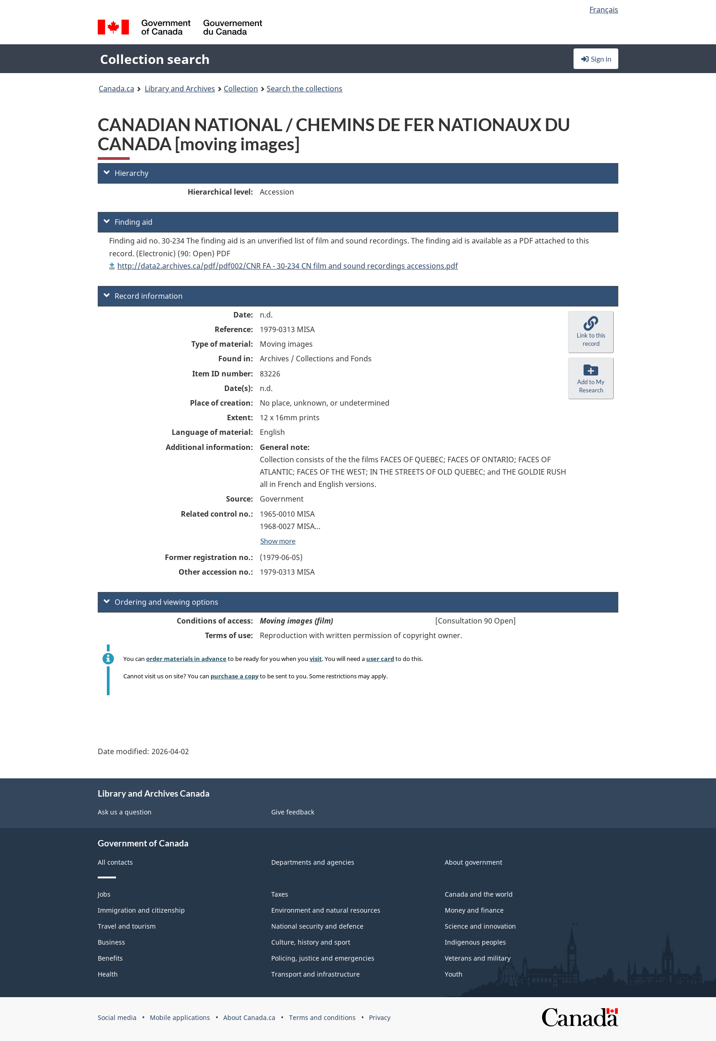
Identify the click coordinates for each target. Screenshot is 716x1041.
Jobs (104, 894)
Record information (143, 296)
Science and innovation (480, 926)
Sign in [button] (595, 58)
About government (473, 862)
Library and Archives (180, 89)
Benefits (110, 958)
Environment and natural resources (325, 910)
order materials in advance (186, 659)
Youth (454, 974)
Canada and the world (479, 894)
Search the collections (304, 89)
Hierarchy (126, 173)
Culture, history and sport (310, 942)
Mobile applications (180, 1017)
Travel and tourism (127, 926)
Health (108, 974)
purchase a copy (234, 676)
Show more (277, 540)
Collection (241, 89)
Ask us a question (125, 812)
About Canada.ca (249, 1017)
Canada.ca (116, 89)
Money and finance (474, 910)
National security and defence (317, 926)
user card (380, 659)
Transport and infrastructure (315, 974)
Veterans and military (478, 958)
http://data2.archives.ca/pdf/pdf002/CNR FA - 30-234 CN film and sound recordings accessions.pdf (287, 266)
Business (111, 942)
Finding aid (128, 222)
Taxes (279, 894)
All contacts (115, 862)
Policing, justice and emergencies (322, 958)
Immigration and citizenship (141, 910)
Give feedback (292, 812)
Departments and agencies (312, 862)
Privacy (379, 1017)
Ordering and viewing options (161, 602)
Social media (117, 1017)
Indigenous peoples (475, 942)
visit (316, 659)
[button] (591, 332)
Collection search (155, 59)
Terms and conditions (322, 1017)
